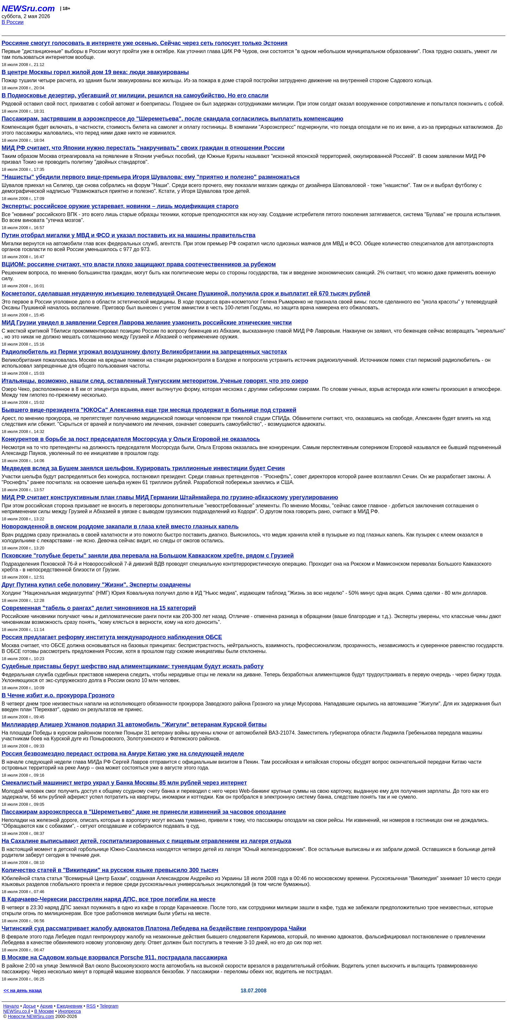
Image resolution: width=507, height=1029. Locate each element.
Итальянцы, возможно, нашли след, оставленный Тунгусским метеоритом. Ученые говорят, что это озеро (155, 381)
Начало (11, 1006)
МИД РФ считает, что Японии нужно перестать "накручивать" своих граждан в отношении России (143, 148)
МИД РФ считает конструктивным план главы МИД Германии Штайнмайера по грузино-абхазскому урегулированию (170, 497)
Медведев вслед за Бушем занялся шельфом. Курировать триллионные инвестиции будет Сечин (143, 468)
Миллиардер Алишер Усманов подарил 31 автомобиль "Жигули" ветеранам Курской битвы (134, 724)
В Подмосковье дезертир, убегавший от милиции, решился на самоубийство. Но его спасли (135, 95)
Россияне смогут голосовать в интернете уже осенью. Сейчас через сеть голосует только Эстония (144, 43)
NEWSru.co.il (16, 1011)
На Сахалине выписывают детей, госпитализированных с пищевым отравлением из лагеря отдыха (146, 841)
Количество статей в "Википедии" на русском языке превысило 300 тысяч (110, 870)
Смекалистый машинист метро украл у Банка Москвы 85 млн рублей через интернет (124, 783)
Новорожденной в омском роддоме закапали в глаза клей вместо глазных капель (120, 526)
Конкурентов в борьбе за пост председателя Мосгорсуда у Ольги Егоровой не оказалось (131, 439)
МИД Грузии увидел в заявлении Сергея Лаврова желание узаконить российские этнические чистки (147, 322)
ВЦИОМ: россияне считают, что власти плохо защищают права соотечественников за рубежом (139, 264)
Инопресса (69, 1011)
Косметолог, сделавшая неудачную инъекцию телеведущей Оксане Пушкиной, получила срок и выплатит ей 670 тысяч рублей (186, 293)
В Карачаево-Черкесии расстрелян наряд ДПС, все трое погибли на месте (109, 899)
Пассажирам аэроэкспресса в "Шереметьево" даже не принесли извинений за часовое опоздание (144, 812)
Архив (46, 1006)
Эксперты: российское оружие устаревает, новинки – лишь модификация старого (120, 206)
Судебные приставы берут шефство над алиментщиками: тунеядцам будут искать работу (133, 666)
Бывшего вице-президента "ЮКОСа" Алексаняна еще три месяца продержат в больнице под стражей (149, 410)
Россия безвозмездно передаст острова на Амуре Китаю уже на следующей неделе (123, 753)
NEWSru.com (28, 8)
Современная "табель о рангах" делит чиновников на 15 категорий (99, 608)
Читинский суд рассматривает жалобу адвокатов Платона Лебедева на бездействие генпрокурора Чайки (154, 928)
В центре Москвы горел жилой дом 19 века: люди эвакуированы (95, 72)
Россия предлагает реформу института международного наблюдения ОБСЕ (112, 637)
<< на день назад (23, 990)
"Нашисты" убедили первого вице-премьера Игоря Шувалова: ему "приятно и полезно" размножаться (151, 177)
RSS (91, 1006)
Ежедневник (69, 1006)
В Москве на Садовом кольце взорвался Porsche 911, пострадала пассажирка (114, 957)
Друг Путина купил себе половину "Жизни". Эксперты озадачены (96, 584)
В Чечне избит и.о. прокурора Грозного (58, 695)
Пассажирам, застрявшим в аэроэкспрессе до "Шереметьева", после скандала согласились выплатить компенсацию (172, 119)
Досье (29, 1006)
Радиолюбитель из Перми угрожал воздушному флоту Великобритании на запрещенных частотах (144, 352)
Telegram (109, 1006)
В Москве (44, 1011)
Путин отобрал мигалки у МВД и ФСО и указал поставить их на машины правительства (128, 235)
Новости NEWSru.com (31, 1016)
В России (13, 22)
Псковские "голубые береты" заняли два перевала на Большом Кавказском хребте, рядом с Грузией (148, 555)
